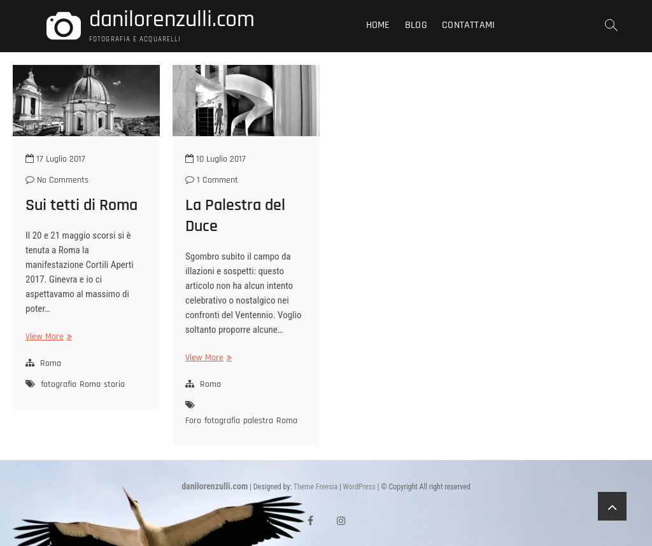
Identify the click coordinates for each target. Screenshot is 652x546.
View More (47, 337)
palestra (258, 420)
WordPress (359, 486)
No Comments (57, 180)
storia (114, 384)
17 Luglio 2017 (55, 159)
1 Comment (211, 180)
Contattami (468, 25)
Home (378, 25)
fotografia (58, 384)
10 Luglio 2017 (215, 159)
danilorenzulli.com (172, 20)
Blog (416, 25)
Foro (193, 420)
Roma (50, 363)
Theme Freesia (315, 486)
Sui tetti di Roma (81, 205)
